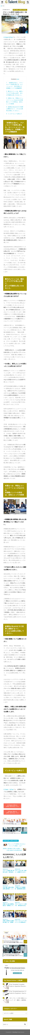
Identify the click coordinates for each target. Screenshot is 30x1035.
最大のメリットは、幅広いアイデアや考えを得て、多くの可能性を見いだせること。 (14, 93)
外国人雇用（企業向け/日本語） (11, 840)
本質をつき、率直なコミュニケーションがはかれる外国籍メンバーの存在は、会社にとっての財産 (14, 100)
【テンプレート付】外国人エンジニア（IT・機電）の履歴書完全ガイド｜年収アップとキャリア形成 (18, 999)
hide (18, 79)
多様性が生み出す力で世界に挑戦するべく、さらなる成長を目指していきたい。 (14, 108)
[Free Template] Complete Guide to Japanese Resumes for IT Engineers (17, 985)
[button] (12, 805)
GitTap (11, 37)
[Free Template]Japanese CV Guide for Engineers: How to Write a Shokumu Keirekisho (17, 992)
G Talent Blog (14, 1032)
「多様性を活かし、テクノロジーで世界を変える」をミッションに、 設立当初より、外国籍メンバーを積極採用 (14, 85)
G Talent (6, 37)
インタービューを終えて (14, 113)
